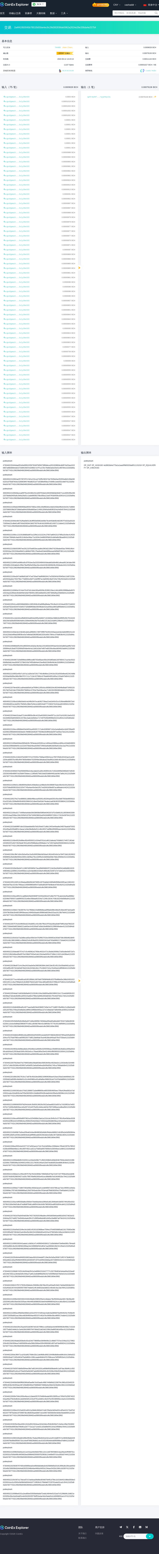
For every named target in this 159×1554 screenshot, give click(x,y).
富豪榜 (28, 13)
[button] (149, 4)
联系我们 (82, 1538)
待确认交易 (15, 13)
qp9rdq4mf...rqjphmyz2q (98, 97)
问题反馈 (99, 1533)
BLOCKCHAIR (66, 71)
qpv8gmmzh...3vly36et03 (17, 97)
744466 (58, 47)
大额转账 (41, 13)
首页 (2, 13)
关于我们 (82, 1533)
